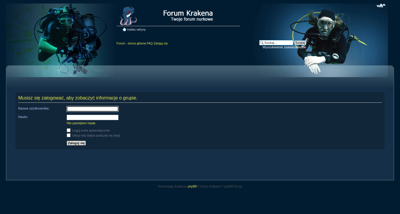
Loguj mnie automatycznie (88, 130)
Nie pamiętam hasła (81, 123)
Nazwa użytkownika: (33, 108)
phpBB (192, 186)
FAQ (150, 43)
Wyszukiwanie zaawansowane (284, 47)
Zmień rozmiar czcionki (381, 5)
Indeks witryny (136, 29)
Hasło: (23, 117)
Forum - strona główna (131, 43)
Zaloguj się (160, 43)
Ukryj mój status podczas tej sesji (93, 135)
